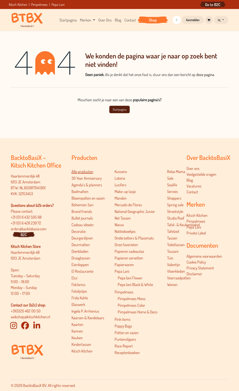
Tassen (172, 237)
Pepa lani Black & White (135, 284)
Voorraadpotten (179, 277)
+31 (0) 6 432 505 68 (26, 217)
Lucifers (120, 184)
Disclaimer (194, 273)
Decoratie (79, 231)
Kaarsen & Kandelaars (88, 317)
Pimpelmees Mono (131, 298)
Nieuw (119, 224)
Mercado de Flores (128, 204)
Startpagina (119, 109)
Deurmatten (81, 244)
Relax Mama (176, 171)
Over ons (192, 168)
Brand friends (82, 211)
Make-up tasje (125, 191)
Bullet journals (82, 218)
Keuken (77, 337)
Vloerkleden (176, 271)
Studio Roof (175, 218)
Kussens (121, 171)
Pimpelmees (124, 291)
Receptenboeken (127, 352)
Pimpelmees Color (131, 305)
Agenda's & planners (87, 184)
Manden (121, 198)
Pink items (122, 319)
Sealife (172, 184)
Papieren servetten (129, 257)
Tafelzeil (173, 231)
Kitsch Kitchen (82, 350)
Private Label (196, 232)
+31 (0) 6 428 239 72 (26, 222)
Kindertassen (81, 344)
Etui (74, 277)
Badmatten (80, 191)
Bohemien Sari (82, 204)
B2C (24, 234)
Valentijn (173, 264)
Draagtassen (81, 257)
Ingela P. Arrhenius (85, 311)
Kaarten (77, 324)
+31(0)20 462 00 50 (26, 310)
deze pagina (205, 74)
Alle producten (82, 171)
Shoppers (174, 198)
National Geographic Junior (135, 211)
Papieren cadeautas (129, 251)
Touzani (172, 251)
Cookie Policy (196, 262)
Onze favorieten (126, 244)
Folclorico (78, 284)
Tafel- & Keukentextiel (183, 224)
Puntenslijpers (125, 339)
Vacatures (193, 185)
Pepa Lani (122, 271)
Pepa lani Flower (130, 277)
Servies (172, 191)
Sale (170, 178)
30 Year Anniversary (87, 178)
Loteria (120, 178)
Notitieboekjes (125, 231)
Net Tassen (123, 218)
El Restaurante (82, 271)
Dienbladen (80, 251)
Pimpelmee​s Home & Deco (137, 311)
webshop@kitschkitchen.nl (30, 316)
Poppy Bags (123, 325)
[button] (177, 20)
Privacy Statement (200, 267)
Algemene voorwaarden (204, 256)
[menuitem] (68, 19)
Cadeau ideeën (83, 224)
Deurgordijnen (82, 237)
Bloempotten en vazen (88, 198)
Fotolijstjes (79, 291)
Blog (189, 180)
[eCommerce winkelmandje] (209, 20)
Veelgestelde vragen (201, 174)
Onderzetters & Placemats (134, 237)
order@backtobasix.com (28, 228)
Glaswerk (78, 304)
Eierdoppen (80, 264)
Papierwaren (124, 264)
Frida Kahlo (80, 297)
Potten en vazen (127, 332)
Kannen (77, 331)
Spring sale (175, 204)
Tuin (170, 257)
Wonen (172, 284)
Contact (192, 191)
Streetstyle (175, 211)
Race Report (124, 345)
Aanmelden (192, 20)
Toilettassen (176, 244)
